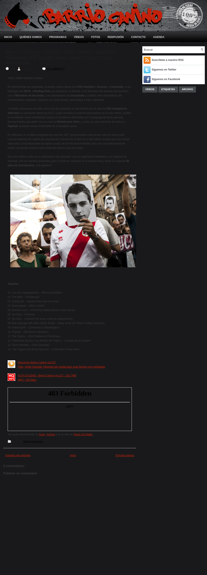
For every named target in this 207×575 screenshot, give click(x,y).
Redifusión (116, 37)
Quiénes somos (31, 37)
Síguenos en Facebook (166, 79)
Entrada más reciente (17, 455)
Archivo (187, 89)
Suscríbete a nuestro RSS (168, 60)
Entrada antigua (124, 455)
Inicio (8, 37)
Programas (57, 37)
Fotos (95, 37)
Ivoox (42, 434)
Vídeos (79, 37)
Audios (27, 441)
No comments (55, 68)
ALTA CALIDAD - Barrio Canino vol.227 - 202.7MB (47, 375)
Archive (50, 434)
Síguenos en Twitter (164, 69)
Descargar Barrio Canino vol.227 (37, 362)
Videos (149, 89)
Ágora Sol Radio (82, 434)
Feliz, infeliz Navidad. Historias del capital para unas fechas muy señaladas (61, 366)
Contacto (138, 37)
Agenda (158, 37)
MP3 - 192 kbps (27, 379)
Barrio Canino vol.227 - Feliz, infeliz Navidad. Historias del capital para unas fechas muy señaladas (60, 57)
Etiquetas (168, 89)
